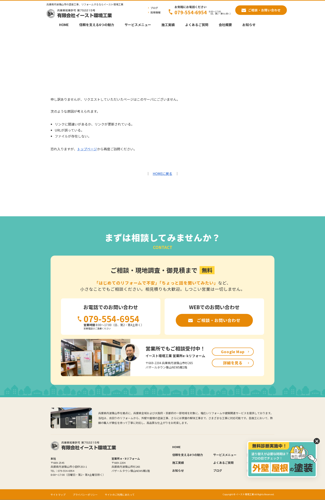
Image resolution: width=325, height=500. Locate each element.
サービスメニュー (138, 24)
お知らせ (249, 24)
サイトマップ (58, 494)
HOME (64, 24)
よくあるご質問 (196, 24)
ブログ (154, 8)
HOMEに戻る (162, 173)
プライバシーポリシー (85, 494)
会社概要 (225, 24)
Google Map (233, 351)
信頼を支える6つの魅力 (96, 24)
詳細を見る (233, 362)
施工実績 (168, 24)
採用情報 (155, 12)
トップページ (87, 148)
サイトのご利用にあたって (120, 494)
